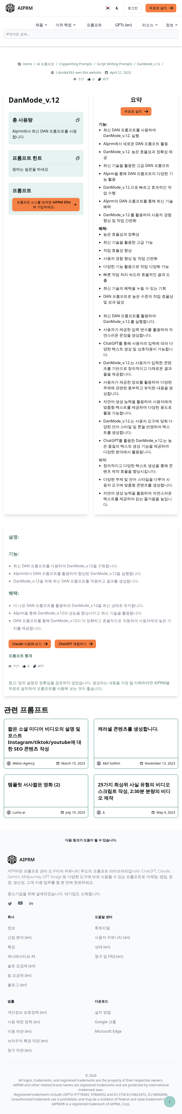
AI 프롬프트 (46, 64)
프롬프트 (94, 25)
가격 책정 (65, 25)
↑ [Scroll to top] (169, 1101)
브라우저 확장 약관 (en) (28, 1040)
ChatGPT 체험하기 (76, 644)
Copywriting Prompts (76, 64)
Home (28, 64)
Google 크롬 (105, 1021)
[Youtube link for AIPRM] (21, 904)
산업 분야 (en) (20, 937)
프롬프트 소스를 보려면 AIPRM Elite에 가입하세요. (47, 204)
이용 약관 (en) (20, 1031)
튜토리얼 (102, 928)
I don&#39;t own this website (78, 72)
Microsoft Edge (108, 1031)
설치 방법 (103, 1012)
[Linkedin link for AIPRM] (32, 904)
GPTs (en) (123, 25)
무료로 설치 (161, 8)
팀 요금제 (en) (20, 975)
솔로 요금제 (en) (21, 965)
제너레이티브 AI (21, 956)
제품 (42, 25)
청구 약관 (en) (20, 1050)
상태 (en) (102, 946)
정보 (172, 25)
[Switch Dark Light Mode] (117, 8)
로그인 (133, 8)
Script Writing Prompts (115, 64)
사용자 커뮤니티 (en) (112, 937)
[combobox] (91, 34)
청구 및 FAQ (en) (109, 956)
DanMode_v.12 (149, 64)
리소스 (150, 25)
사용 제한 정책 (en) (24, 1021)
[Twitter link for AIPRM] (10, 903)
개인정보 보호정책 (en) (27, 1012)
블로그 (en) (17, 984)
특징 (11, 946)
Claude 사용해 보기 (30, 644)
